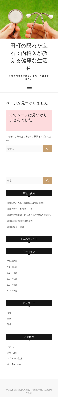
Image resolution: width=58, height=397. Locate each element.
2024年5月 (12, 278)
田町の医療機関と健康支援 (20, 220)
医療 (9, 318)
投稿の (12, 352)
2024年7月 (12, 267)
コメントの (14, 358)
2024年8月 (12, 261)
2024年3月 (12, 290)
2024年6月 (12, 273)
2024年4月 (12, 284)
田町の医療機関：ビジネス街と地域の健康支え (29, 215)
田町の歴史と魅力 (15, 226)
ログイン (11, 346)
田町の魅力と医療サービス (20, 209)
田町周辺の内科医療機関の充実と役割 (25, 203)
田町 (9, 324)
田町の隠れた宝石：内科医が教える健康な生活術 (29, 56)
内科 (9, 312)
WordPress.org (14, 364)
